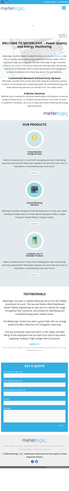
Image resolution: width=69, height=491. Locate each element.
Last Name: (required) (34, 383)
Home (6, 446)
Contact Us (47, 449)
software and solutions (13, 65)
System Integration (16, 446)
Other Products (59, 446)
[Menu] (64, 8)
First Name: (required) (34, 373)
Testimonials (63, 2)
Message (34, 410)
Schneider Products (46, 446)
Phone (34, 401)
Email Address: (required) (34, 392)
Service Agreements (24, 449)
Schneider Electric (53, 56)
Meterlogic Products (31, 446)
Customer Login (50, 2)
